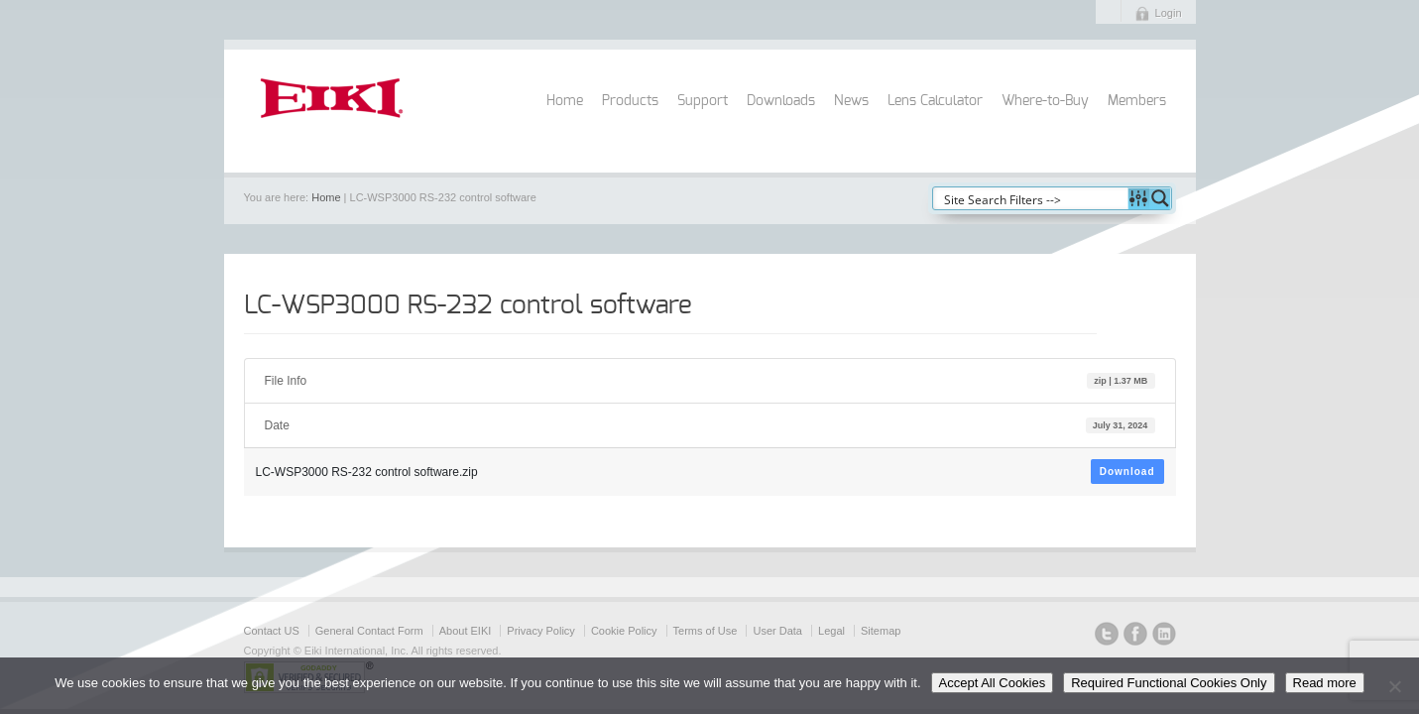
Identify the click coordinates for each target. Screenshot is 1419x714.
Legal (831, 631)
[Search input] (1031, 198)
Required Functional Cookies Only (1168, 682)
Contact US (271, 631)
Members (1137, 101)
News (851, 101)
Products (630, 101)
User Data (777, 631)
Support (702, 101)
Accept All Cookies (992, 682)
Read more (1325, 682)
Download (1127, 471)
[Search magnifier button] (1160, 198)
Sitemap (880, 631)
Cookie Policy (624, 631)
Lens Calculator (935, 101)
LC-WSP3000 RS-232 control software (468, 305)
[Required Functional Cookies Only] (1394, 686)
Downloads (781, 101)
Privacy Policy (540, 631)
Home (564, 101)
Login (1168, 13)
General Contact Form (369, 631)
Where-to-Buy (1045, 101)
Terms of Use (705, 631)
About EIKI (465, 631)
